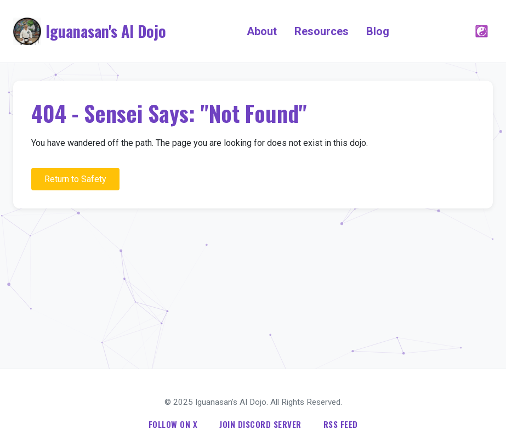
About (262, 31)
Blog (377, 31)
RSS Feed (340, 424)
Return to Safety (75, 179)
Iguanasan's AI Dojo (106, 31)
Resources (321, 31)
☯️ (481, 31)
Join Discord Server (260, 424)
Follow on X (173, 424)
